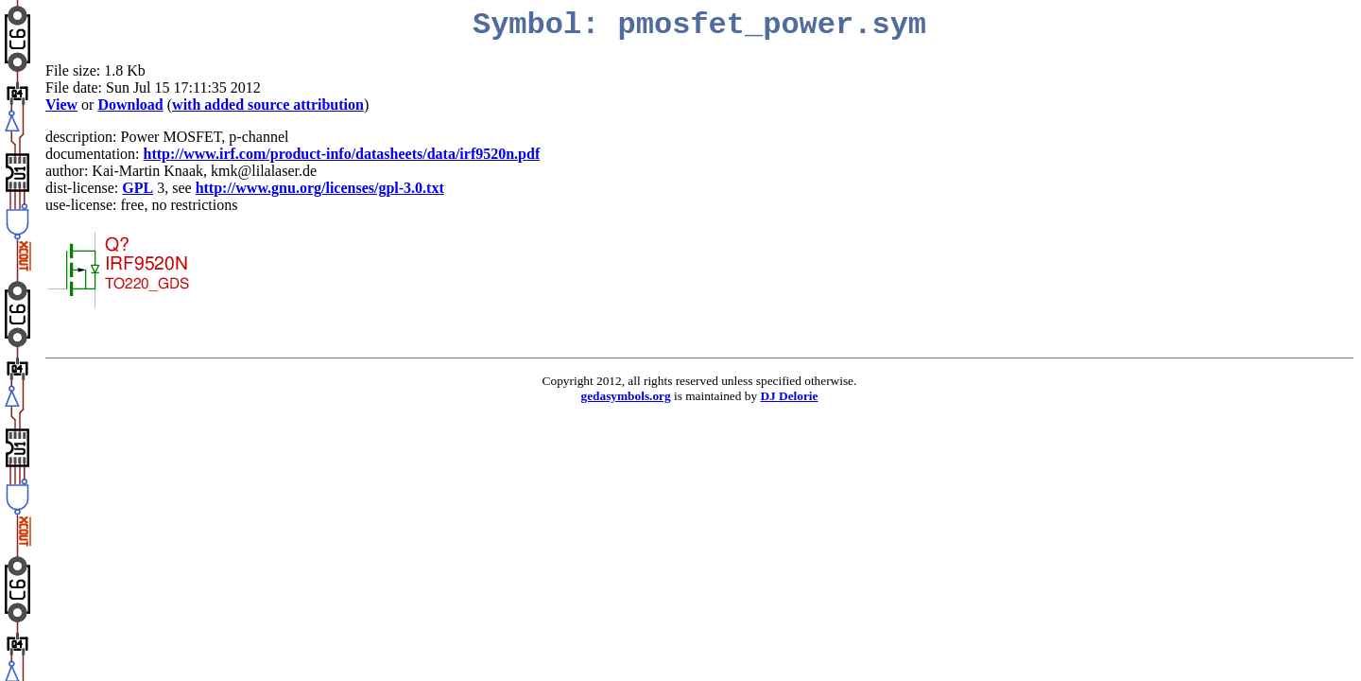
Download (130, 104)
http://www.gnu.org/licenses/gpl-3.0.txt (320, 188)
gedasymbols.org (626, 396)
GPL (137, 188)
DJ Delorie (789, 396)
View (61, 104)
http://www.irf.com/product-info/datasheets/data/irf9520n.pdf (342, 154)
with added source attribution (268, 104)
